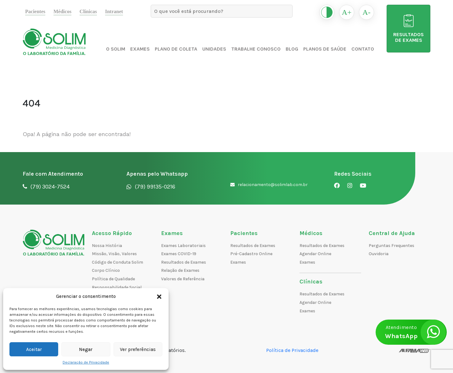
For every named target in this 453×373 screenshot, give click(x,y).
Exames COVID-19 (178, 253)
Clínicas (88, 11)
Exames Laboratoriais (183, 245)
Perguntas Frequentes (391, 245)
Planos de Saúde (324, 49)
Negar (85, 349)
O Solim (115, 49)
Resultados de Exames (183, 262)
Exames (140, 49)
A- (366, 12)
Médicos (62, 11)
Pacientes (35, 11)
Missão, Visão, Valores (114, 253)
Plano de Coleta (176, 49)
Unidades (214, 49)
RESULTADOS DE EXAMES (408, 28)
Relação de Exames (180, 270)
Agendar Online (315, 253)
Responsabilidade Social (117, 287)
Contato (362, 49)
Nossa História (107, 245)
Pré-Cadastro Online (251, 253)
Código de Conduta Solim (117, 262)
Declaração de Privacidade (86, 362)
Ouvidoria (379, 253)
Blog (292, 49)
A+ (347, 12)
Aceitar (34, 349)
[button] (159, 296)
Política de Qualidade (113, 279)
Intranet (114, 11)
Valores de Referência (182, 279)
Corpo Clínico (106, 270)
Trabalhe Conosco (256, 49)
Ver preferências (138, 349)
